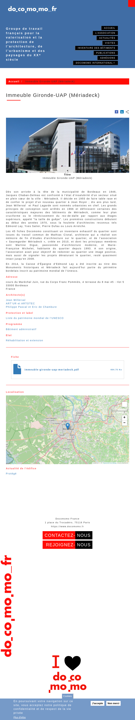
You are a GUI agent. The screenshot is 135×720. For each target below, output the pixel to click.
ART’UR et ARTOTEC (20, 303)
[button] (68, 426)
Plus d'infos (20, 717)
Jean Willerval (16, 300)
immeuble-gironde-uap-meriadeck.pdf (51, 369)
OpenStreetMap (110, 463)
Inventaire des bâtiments (96, 48)
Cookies (67, 696)
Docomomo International (95, 62)
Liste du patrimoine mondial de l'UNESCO (35, 318)
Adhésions (107, 58)
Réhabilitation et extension (24, 340)
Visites (110, 43)
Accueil (109, 28)
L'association (105, 33)
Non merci (113, 703)
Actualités (107, 38)
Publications (105, 53)
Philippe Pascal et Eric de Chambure (31, 307)
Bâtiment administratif (21, 329)
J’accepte (97, 703)
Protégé (11, 473)
